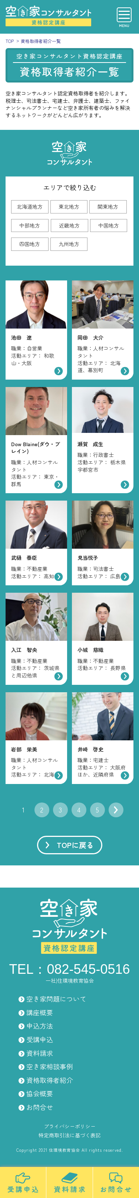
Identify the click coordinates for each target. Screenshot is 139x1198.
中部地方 (29, 225)
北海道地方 (30, 206)
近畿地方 (69, 225)
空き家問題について (56, 998)
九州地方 (69, 244)
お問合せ (39, 1107)
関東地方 (107, 206)
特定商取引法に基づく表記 (70, 1135)
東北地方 (69, 206)
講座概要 (39, 1012)
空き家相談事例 (49, 1066)
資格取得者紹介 (49, 1080)
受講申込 (39, 1039)
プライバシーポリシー (70, 1126)
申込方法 (39, 1025)
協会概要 (39, 1093)
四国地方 (29, 244)
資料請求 (39, 1053)
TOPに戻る (75, 844)
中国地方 (108, 225)
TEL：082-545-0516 (69, 969)
